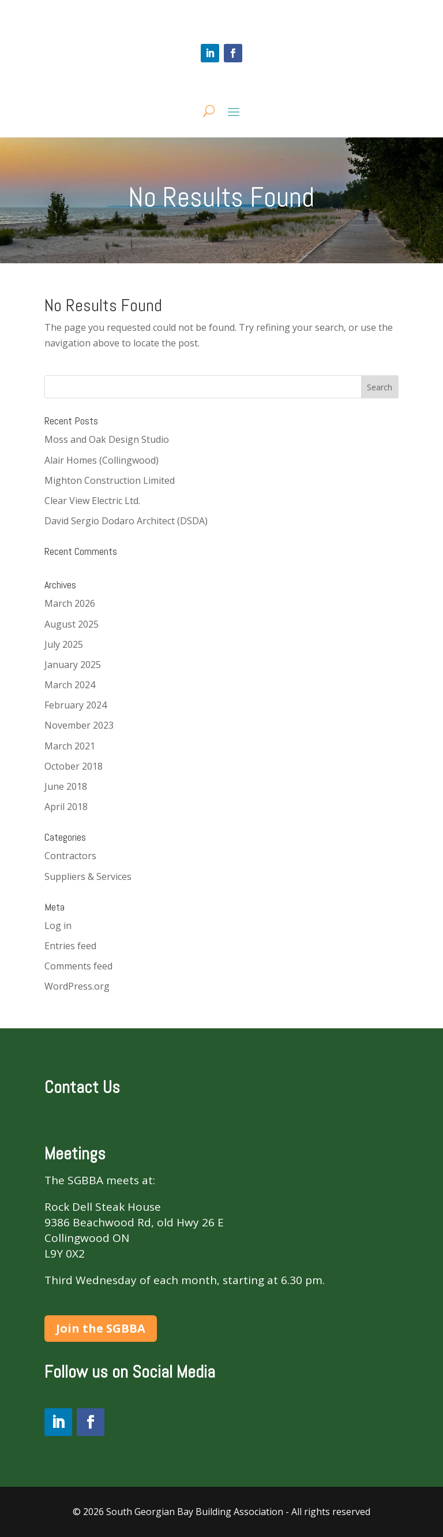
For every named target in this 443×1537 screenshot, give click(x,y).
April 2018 (66, 806)
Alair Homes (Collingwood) (101, 460)
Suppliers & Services (88, 876)
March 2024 (69, 684)
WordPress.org (77, 986)
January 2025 (72, 664)
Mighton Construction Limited (109, 480)
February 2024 (75, 705)
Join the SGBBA (100, 1328)
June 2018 (65, 786)
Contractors (70, 855)
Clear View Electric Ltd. (92, 500)
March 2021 (69, 746)
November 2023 (79, 725)
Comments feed (78, 966)
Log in (58, 925)
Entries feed (70, 945)
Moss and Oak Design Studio (106, 439)
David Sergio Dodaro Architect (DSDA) (126, 520)
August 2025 (71, 624)
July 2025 (63, 644)
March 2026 (69, 603)
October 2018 (73, 766)
